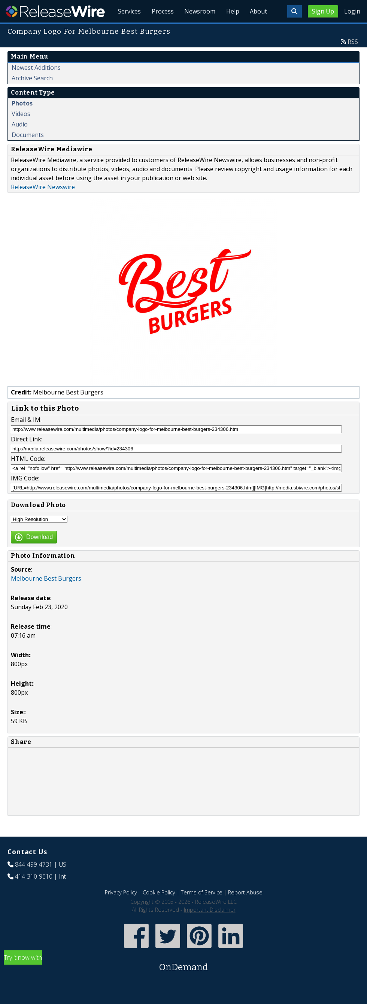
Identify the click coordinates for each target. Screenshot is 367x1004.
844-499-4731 (33, 882)
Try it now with (183, 981)
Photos (22, 120)
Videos (21, 131)
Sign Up (323, 11)
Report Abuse (245, 909)
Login (352, 11)
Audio (20, 141)
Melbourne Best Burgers (46, 596)
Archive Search (32, 95)
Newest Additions (36, 85)
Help (230, 30)
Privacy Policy (121, 909)
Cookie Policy (159, 909)
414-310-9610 (33, 894)
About (257, 30)
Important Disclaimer (210, 926)
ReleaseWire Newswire (43, 204)
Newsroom (196, 30)
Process (158, 30)
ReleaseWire (55, 11)
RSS (353, 59)
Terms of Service (201, 909)
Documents (28, 152)
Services (123, 30)
